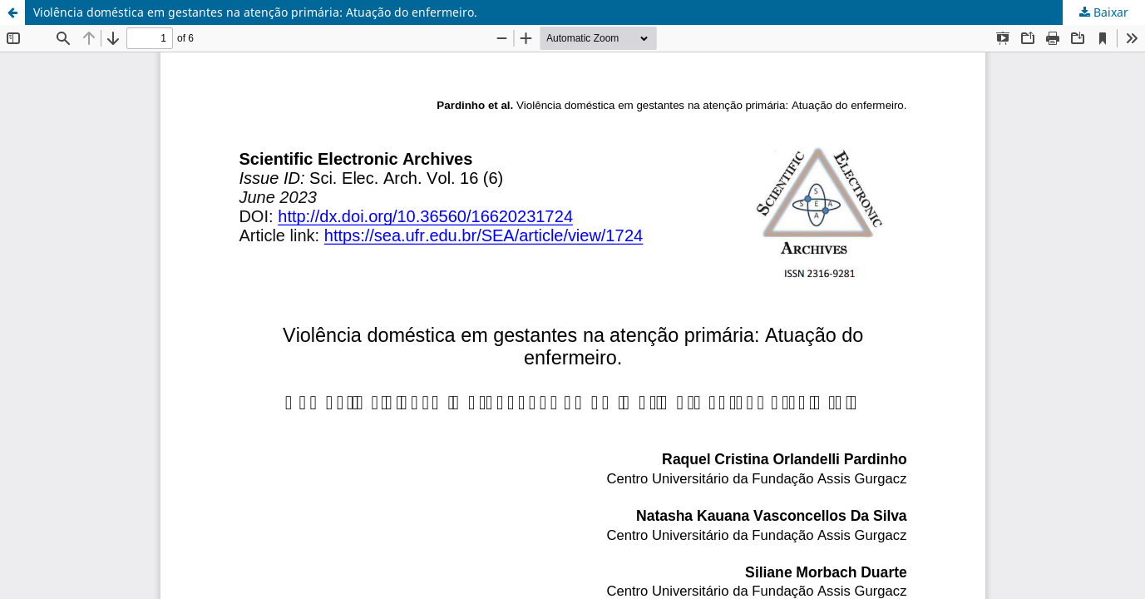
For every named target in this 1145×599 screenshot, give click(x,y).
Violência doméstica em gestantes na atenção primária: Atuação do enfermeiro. (255, 12)
